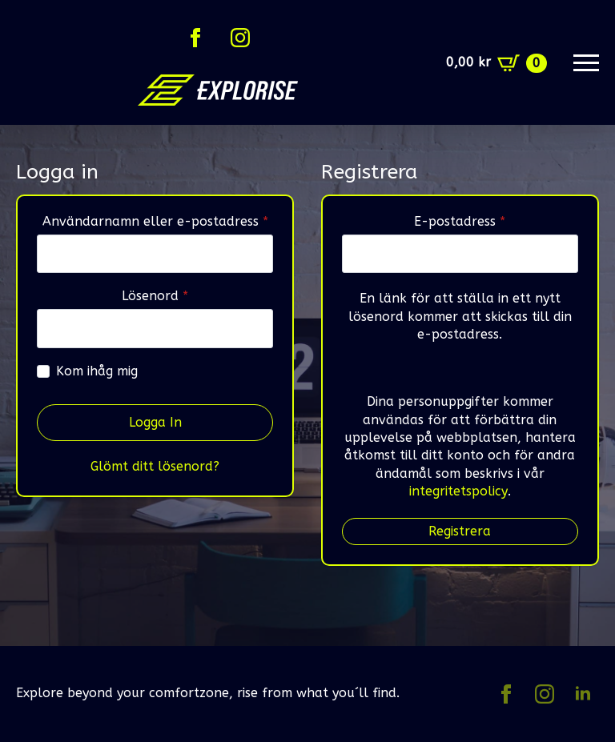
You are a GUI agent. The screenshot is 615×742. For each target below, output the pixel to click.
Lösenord (194, 296)
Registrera (459, 531)
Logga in (155, 422)
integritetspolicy (458, 491)
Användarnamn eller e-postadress (158, 221)
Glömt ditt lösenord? (154, 466)
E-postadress (496, 221)
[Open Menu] (586, 63)
